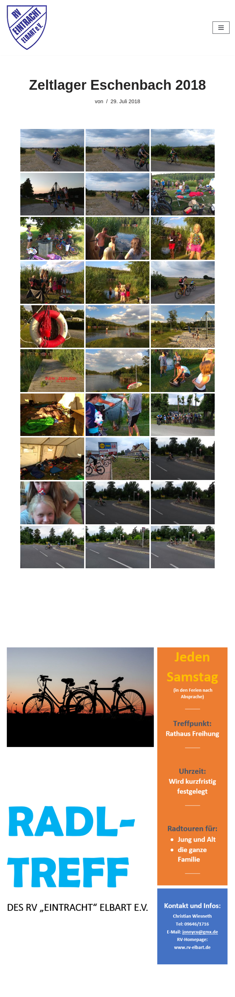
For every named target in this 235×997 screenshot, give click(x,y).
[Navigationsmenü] (221, 27)
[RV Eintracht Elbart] (27, 27)
